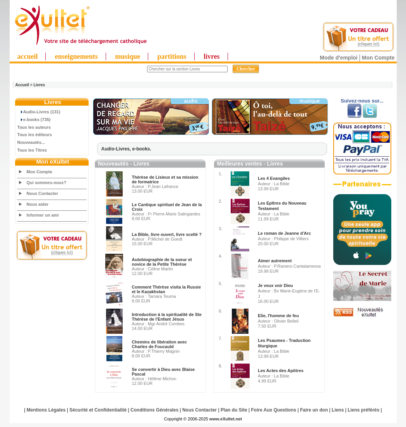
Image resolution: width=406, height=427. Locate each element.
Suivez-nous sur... (362, 101)
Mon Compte (378, 58)
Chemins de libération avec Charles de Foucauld (159, 344)
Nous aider (38, 204)
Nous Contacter (42, 193)
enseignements (76, 56)
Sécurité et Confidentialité (98, 410)
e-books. (141, 149)
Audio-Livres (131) (38, 111)
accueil (27, 56)
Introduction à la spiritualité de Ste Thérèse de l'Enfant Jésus (167, 316)
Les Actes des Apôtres (280, 370)
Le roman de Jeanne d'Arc (284, 233)
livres (212, 56)
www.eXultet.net (225, 419)
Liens (338, 410)
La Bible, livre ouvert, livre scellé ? (167, 234)
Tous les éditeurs (34, 134)
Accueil (22, 85)
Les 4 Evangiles (274, 178)
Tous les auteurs (34, 127)
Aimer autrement (274, 260)
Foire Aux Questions (273, 410)
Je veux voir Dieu (275, 285)
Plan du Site (234, 410)
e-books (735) (34, 119)
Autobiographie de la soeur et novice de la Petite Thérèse (162, 261)
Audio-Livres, (116, 149)
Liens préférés (363, 410)
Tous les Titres (32, 150)
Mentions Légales (46, 410)
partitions (172, 56)
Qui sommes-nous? (47, 182)
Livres (39, 85)
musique (127, 56)
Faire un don (314, 410)
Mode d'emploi (338, 58)
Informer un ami (43, 215)
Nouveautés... (31, 142)
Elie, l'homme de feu (278, 315)
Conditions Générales (154, 410)
